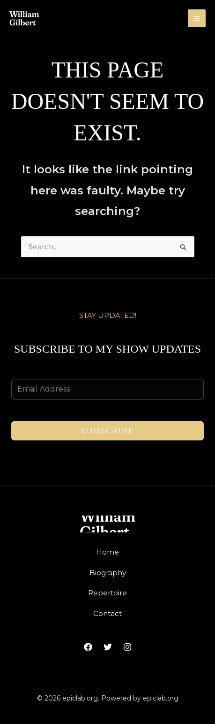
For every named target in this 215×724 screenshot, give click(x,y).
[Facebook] (88, 647)
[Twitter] (108, 647)
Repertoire (107, 592)
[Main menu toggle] (197, 18)
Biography (107, 572)
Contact (107, 613)
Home (107, 551)
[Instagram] (127, 647)
